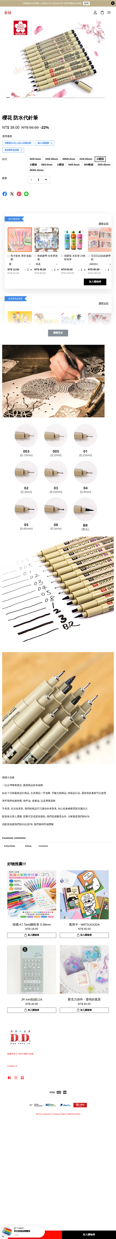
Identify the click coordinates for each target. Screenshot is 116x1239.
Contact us (12, 1066)
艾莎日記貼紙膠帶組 (99, 257)
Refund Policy (73, 1114)
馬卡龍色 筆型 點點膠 (20, 257)
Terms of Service (43, 1114)
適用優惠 (7, 136)
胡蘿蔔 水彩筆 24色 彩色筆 (73, 257)
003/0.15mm (37, 170)
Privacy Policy (59, 1114)
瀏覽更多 (58, 333)
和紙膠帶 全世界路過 (46, 257)
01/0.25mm (86, 159)
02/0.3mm (35, 159)
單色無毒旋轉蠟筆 (22, 1233)
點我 (86, 3)
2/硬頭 (100, 159)
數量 (4, 178)
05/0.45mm (104, 164)
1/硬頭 (60, 164)
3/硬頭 (33, 164)
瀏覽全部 (103, 223)
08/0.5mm (47, 164)
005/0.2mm (69, 159)
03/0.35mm (51, 159)
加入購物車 (95, 282)
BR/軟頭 (88, 164)
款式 (4, 159)
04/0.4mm (74, 164)
